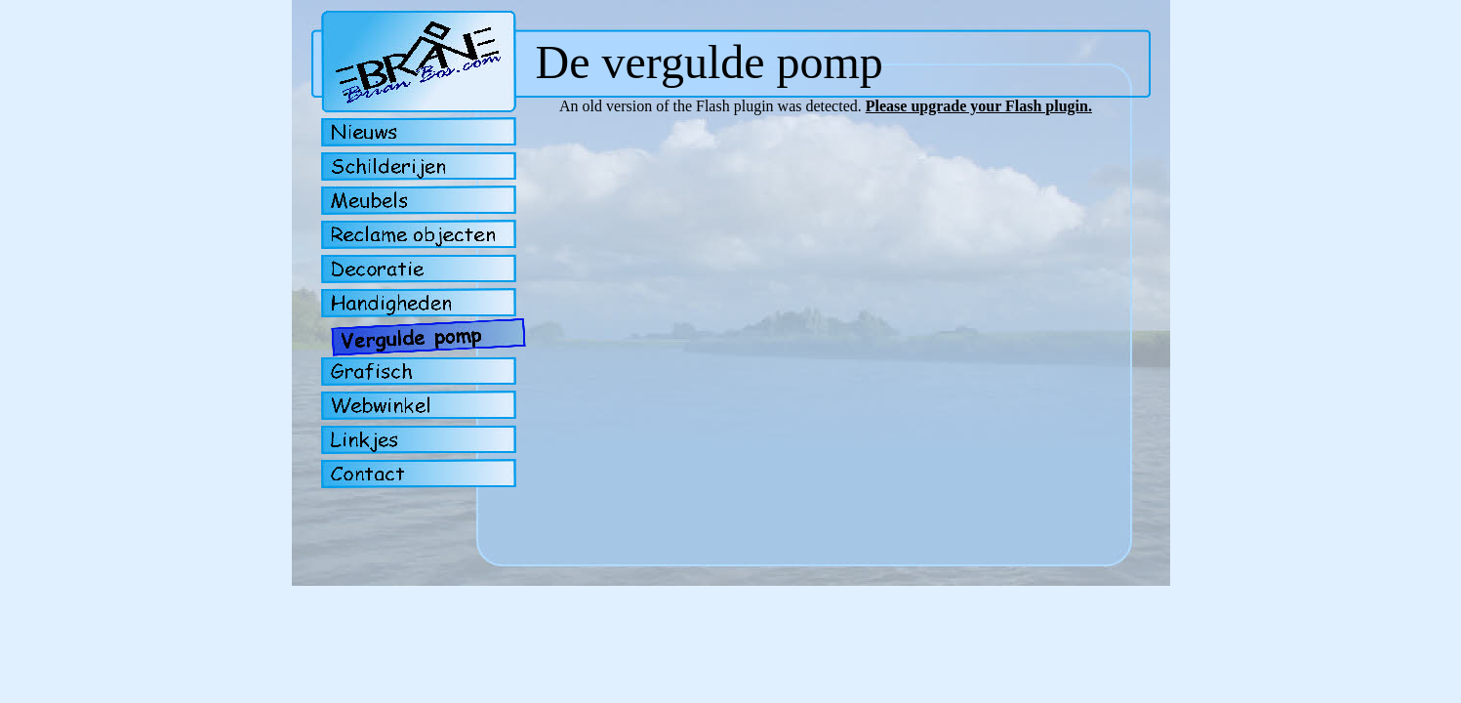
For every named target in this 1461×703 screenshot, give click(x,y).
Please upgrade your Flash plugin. (979, 106)
